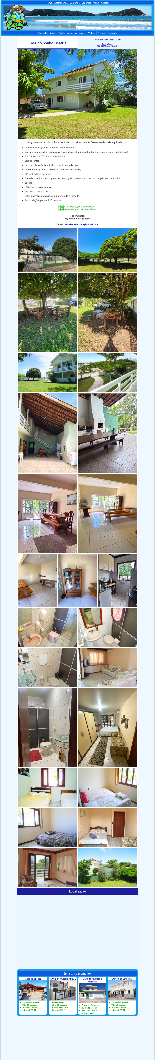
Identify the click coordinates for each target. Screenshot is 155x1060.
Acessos (105, 2)
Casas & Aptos (57, 32)
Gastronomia (61, 2)
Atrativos (72, 32)
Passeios (101, 32)
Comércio (75, 2)
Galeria (82, 32)
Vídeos (92, 32)
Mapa (96, 2)
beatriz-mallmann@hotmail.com (81, 224)
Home (49, 2)
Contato (112, 32)
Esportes (86, 2)
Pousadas (43, 32)
